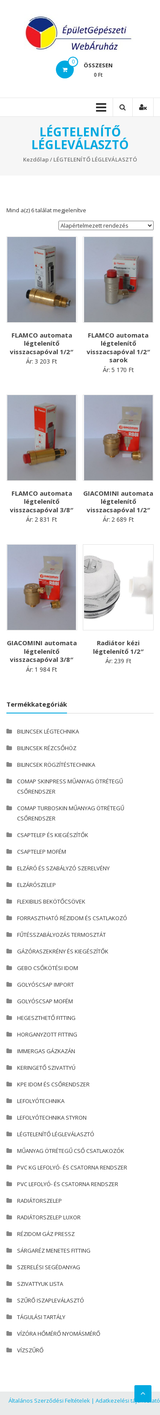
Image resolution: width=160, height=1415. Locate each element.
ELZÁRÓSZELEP (36, 885)
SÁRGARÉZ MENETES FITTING (53, 1250)
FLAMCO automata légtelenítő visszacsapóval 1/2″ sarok (118, 347)
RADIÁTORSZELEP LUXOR (49, 1217)
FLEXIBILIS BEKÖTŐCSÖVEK (51, 901)
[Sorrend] (106, 225)
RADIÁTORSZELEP (39, 1200)
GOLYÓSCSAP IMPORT (45, 984)
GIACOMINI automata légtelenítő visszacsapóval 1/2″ (118, 501)
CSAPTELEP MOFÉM (41, 851)
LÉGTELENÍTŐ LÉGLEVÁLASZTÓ (55, 1134)
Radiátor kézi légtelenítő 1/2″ (118, 647)
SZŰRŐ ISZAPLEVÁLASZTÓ (50, 1300)
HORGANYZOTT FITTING (47, 1034)
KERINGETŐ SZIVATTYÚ (46, 1067)
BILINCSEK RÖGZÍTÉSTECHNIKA (56, 764)
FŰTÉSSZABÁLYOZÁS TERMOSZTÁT (61, 935)
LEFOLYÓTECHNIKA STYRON (52, 1117)
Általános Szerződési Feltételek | (51, 1400)
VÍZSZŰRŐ (30, 1350)
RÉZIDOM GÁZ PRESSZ (46, 1234)
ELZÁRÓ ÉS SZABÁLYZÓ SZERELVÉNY (63, 868)
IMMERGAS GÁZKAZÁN (46, 1051)
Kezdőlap (36, 159)
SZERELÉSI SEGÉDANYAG (48, 1267)
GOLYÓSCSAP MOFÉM (45, 1001)
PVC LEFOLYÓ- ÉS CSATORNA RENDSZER (67, 1184)
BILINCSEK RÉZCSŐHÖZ (46, 748)
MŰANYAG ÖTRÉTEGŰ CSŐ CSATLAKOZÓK (70, 1151)
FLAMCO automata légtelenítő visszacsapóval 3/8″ (41, 501)
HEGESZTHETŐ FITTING (46, 1018)
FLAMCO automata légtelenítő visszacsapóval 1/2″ (41, 343)
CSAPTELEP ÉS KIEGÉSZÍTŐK (52, 835)
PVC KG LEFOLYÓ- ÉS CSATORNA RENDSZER (72, 1167)
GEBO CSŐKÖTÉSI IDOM (47, 968)
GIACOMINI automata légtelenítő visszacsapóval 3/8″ (42, 651)
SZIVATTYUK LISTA (40, 1284)
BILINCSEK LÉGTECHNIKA (48, 731)
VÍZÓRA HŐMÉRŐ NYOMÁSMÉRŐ (58, 1333)
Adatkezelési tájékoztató (128, 1400)
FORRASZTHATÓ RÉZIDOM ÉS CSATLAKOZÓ (72, 918)
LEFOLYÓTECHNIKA (40, 1101)
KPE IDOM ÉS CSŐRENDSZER (53, 1084)
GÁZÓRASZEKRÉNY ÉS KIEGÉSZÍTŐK (62, 951)
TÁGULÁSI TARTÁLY (41, 1317)
